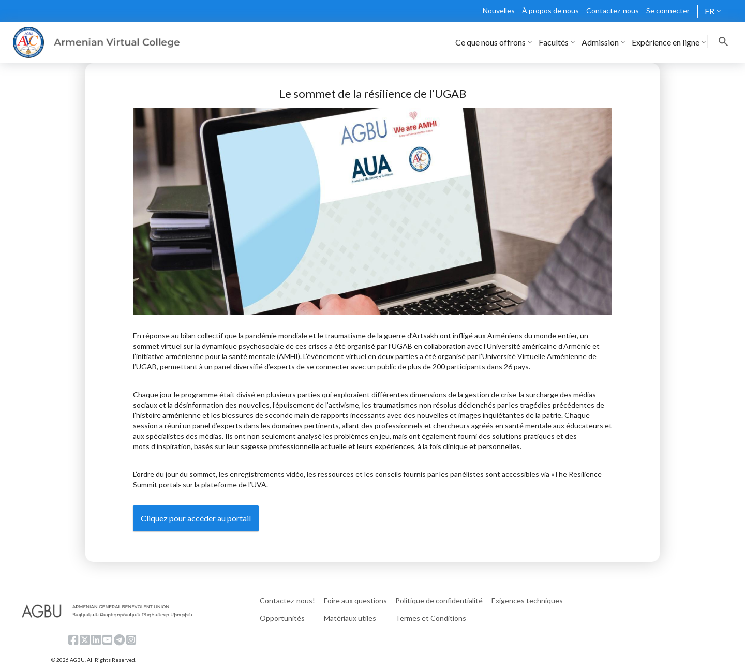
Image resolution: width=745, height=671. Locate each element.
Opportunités (282, 618)
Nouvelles (499, 10)
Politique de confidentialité (439, 600)
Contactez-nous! (287, 600)
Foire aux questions (355, 600)
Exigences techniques (527, 600)
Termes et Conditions (430, 618)
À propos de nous (550, 10)
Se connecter (668, 10)
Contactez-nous (612, 10)
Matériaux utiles (350, 618)
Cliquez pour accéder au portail (196, 518)
